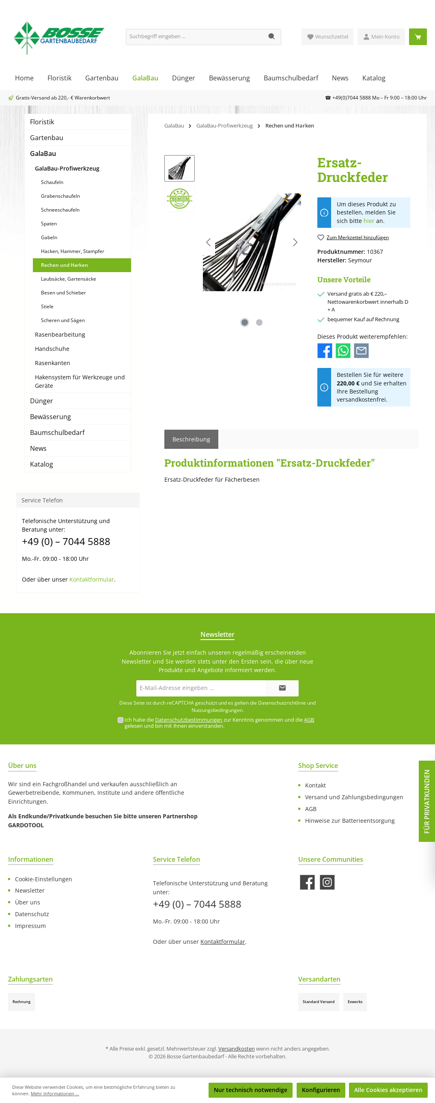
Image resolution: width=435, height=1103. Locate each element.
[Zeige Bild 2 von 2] (259, 322)
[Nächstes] (295, 242)
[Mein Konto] (381, 36)
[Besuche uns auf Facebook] (307, 882)
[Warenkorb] (418, 36)
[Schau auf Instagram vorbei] (327, 882)
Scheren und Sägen (63, 320)
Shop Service (318, 765)
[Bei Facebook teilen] (325, 350)
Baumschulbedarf (57, 432)
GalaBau (43, 153)
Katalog (41, 464)
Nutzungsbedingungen (217, 710)
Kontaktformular (91, 579)
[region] (232, 242)
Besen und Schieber (63, 292)
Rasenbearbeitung (60, 334)
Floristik (42, 121)
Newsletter (30, 890)
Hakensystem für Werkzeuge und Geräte (80, 381)
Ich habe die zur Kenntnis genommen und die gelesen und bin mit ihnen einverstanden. (219, 722)
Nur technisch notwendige (250, 1090)
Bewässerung (50, 416)
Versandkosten (236, 1048)
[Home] (24, 78)
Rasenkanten (52, 363)
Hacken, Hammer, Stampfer (72, 251)
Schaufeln (52, 182)
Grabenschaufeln (60, 195)
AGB (309, 719)
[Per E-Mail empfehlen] (361, 350)
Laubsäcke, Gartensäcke (68, 278)
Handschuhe (52, 349)
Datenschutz (32, 914)
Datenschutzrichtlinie (282, 702)
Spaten (49, 223)
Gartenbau (46, 137)
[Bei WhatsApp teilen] (343, 350)
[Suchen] (272, 37)
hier (369, 221)
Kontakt (315, 785)
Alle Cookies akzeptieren (388, 1090)
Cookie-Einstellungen (43, 879)
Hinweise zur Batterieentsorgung (350, 820)
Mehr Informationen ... (55, 1093)
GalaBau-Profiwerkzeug (67, 168)
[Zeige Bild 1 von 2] (244, 322)
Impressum (30, 926)
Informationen (30, 859)
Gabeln (49, 237)
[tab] (191, 439)
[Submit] (282, 688)
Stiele (47, 306)
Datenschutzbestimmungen (188, 719)
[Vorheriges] (209, 242)
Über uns (27, 902)
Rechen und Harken (64, 265)
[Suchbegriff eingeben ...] (194, 37)
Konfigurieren (321, 1090)
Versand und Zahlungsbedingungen (354, 797)
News (38, 448)
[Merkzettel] (327, 36)
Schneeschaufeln (60, 209)
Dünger (41, 400)
